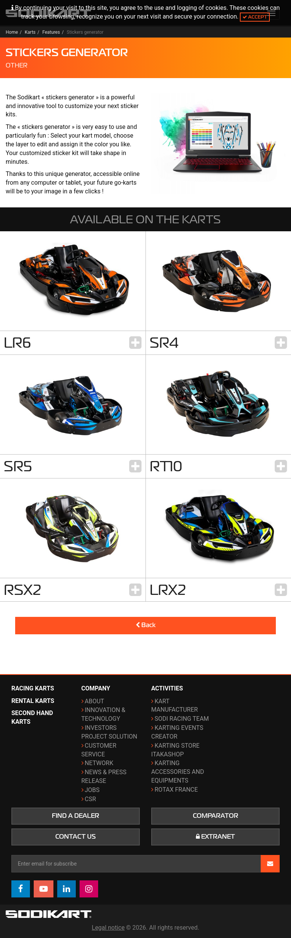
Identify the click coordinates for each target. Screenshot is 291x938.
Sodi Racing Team (182, 718)
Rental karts (32, 700)
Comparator (215, 816)
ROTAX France (176, 789)
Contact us (75, 837)
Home (12, 32)
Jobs (92, 790)
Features (51, 32)
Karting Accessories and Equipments (177, 771)
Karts (30, 32)
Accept (254, 17)
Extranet (215, 837)
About (94, 701)
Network (99, 763)
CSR (90, 799)
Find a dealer (75, 816)
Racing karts (32, 688)
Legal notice (108, 927)
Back (146, 625)
